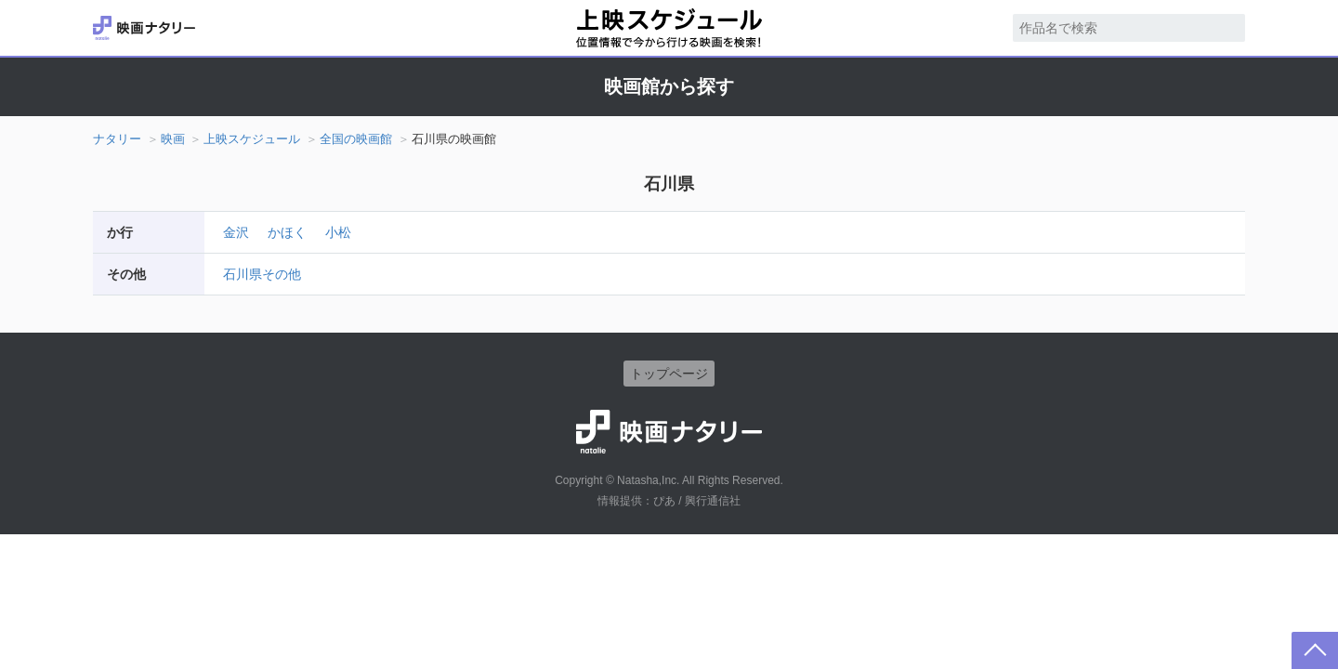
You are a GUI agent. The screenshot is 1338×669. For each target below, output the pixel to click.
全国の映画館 (356, 139)
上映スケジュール (251, 139)
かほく (287, 232)
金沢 (236, 232)
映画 (173, 139)
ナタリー (117, 139)
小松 (338, 232)
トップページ (669, 373)
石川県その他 (262, 274)
